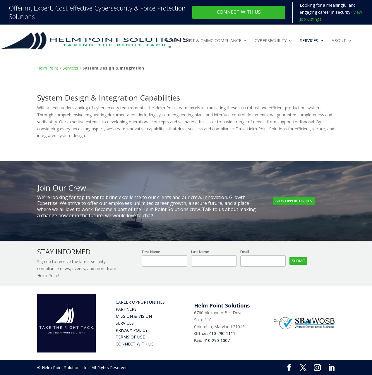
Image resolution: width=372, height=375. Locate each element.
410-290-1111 (222, 333)
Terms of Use (130, 337)
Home (172, 41)
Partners (126, 309)
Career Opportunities (140, 302)
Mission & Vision (134, 316)
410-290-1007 (216, 340)
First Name (151, 251)
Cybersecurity (271, 41)
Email (244, 251)
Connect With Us (239, 12)
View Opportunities (294, 200)
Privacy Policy (132, 330)
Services (309, 41)
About (339, 41)
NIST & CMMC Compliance (213, 41)
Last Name (200, 251)
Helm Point (47, 68)
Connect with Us (135, 344)
